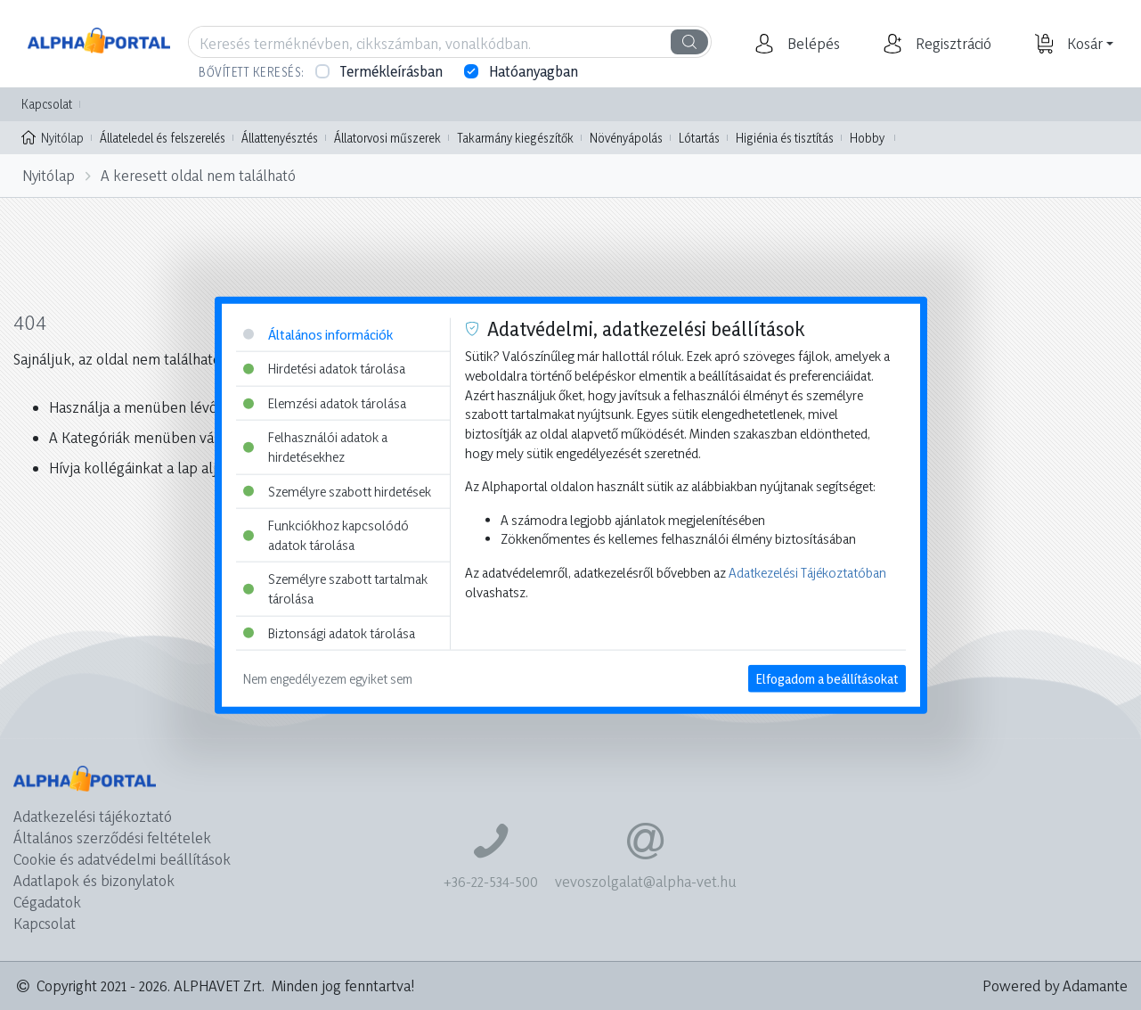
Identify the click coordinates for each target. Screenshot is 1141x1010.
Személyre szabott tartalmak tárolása (335, 589)
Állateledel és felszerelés (162, 137)
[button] (811, 44)
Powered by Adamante (1055, 985)
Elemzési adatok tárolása (324, 402)
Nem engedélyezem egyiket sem (327, 678)
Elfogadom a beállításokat (827, 678)
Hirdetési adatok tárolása (324, 368)
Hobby (867, 137)
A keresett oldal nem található (198, 175)
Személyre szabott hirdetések (337, 490)
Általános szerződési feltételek (112, 837)
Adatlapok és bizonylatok (94, 880)
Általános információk (318, 333)
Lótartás (699, 137)
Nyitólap (52, 136)
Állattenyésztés (279, 137)
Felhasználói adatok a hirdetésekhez (315, 447)
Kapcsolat (46, 103)
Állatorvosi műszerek (387, 137)
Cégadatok (47, 901)
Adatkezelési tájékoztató (92, 816)
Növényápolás (626, 137)
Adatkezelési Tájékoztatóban (807, 572)
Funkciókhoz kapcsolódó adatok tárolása (326, 535)
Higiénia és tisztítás (785, 137)
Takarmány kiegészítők (515, 137)
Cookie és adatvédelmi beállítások (122, 859)
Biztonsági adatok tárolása (329, 632)
